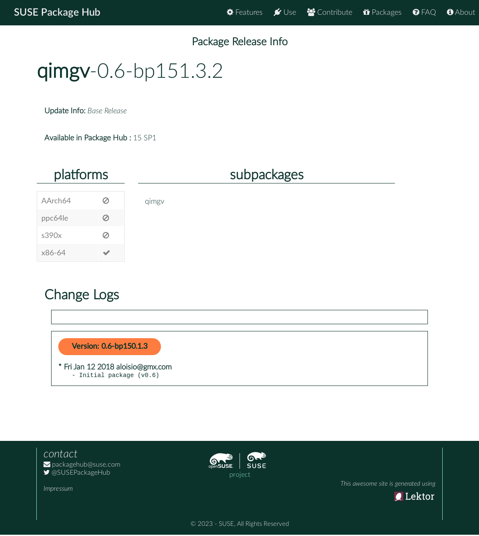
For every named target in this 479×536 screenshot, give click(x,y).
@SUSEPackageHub (77, 473)
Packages (382, 12)
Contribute (329, 12)
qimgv (63, 71)
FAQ (424, 12)
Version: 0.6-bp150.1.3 (109, 346)
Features (245, 12)
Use (285, 12)
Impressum (58, 490)
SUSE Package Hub (57, 13)
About (461, 12)
